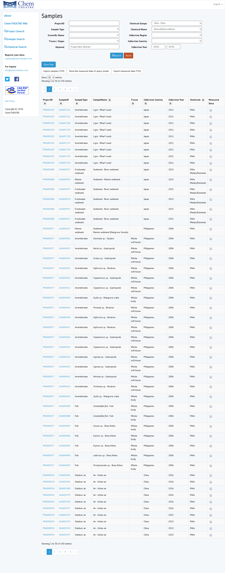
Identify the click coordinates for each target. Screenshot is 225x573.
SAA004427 (64, 228)
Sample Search (14, 39)
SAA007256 (64, 149)
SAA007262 (64, 109)
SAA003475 (64, 521)
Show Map (49, 64)
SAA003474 (64, 528)
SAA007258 (64, 136)
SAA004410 (64, 396)
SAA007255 (64, 156)
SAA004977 (64, 169)
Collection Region (138, 35)
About (7, 15)
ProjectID (59, 23)
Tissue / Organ (56, 41)
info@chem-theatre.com (16, 70)
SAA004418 (64, 317)
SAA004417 (64, 327)
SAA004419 (64, 307)
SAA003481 (64, 481)
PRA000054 (48, 475)
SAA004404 (64, 455)
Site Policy (10, 101)
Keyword (60, 47)
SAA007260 (64, 123)
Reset (128, 55)
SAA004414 (64, 356)
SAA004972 (64, 218)
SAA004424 (64, 258)
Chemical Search (15, 47)
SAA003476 (64, 514)
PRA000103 (48, 109)
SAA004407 (64, 425)
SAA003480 (64, 488)
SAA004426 (64, 238)
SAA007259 (64, 129)
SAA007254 (64, 162)
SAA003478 (64, 501)
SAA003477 (64, 508)
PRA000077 (48, 228)
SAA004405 (64, 445)
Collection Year (139, 47)
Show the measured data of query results (89, 71)
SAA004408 (64, 416)
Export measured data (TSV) (127, 71)
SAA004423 (64, 268)
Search (116, 55)
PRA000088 (48, 169)
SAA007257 (64, 143)
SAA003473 (64, 534)
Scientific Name (56, 35)
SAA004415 (64, 347)
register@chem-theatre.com (18, 58)
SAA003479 (64, 495)
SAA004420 (64, 297)
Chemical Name (139, 29)
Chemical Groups (138, 23)
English (218, 4)
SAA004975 (64, 189)
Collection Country (137, 41)
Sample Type (57, 29)
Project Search (14, 31)
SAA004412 (64, 376)
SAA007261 (64, 116)
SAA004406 (64, 435)
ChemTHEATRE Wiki (15, 23)
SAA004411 (64, 386)
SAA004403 (64, 465)
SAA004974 (64, 199)
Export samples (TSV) (54, 71)
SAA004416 (64, 337)
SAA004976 (64, 179)
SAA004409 (64, 406)
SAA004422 (64, 277)
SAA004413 (64, 366)
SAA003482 (64, 475)
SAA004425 (64, 248)
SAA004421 (64, 287)
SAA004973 (64, 208)
